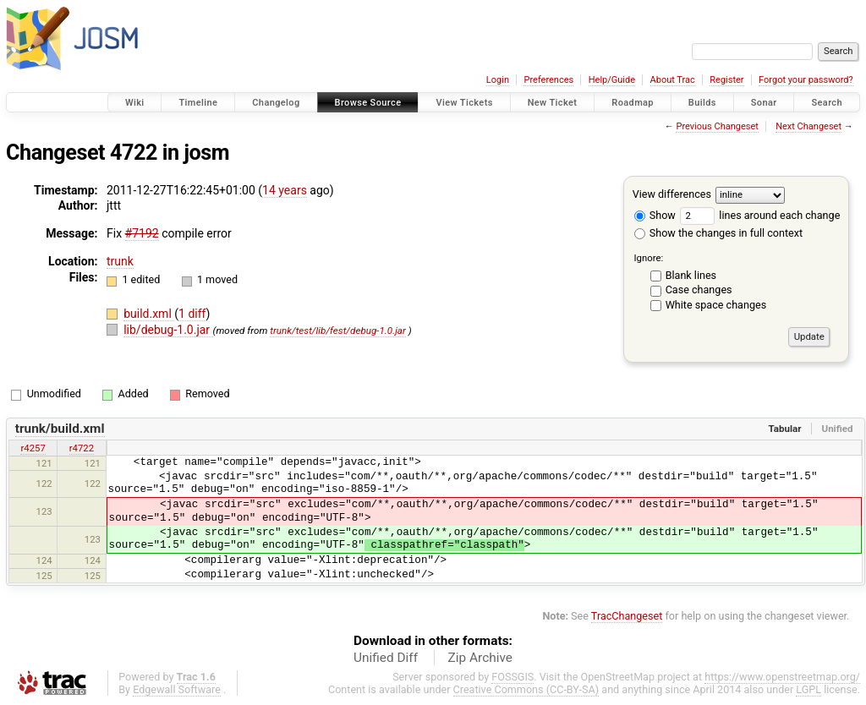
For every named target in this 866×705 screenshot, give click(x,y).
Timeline (197, 102)
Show (655, 215)
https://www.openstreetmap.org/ (782, 676)
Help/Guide (612, 79)
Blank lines (691, 275)
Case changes (699, 289)
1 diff (192, 313)
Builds (702, 102)
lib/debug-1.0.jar (167, 329)
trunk (120, 261)
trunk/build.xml (60, 428)
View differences (672, 194)
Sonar (764, 102)
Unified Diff (386, 657)
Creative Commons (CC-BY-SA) (526, 689)
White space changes (716, 304)
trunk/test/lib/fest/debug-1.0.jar (338, 330)
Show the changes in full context (718, 233)
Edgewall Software (177, 689)
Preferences (548, 79)
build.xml (148, 313)
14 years (284, 190)
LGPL (808, 689)
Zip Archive (480, 657)
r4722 (81, 448)
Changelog (275, 102)
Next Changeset (808, 126)
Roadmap (632, 102)
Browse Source (368, 102)
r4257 (32, 448)
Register (726, 79)
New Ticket (553, 102)
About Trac (672, 79)
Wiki (135, 102)
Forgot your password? (806, 79)
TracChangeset (627, 615)
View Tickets (464, 102)
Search (826, 102)
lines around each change (760, 215)
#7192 (142, 233)
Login (497, 79)
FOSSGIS (512, 676)
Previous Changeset (717, 126)
